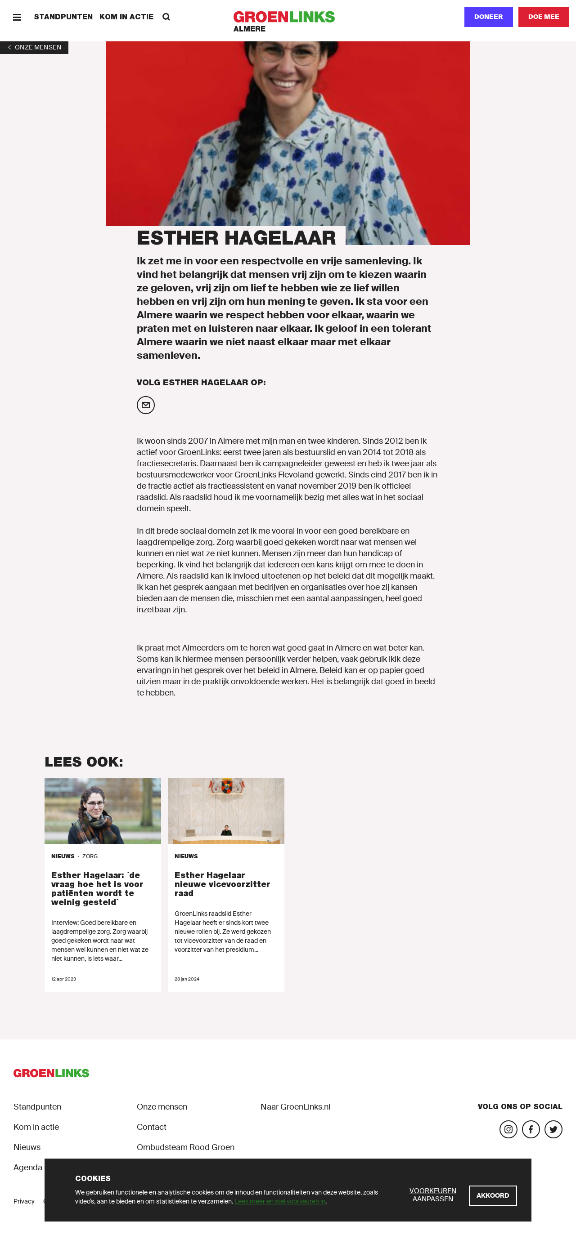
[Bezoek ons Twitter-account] (553, 1129)
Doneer (488, 17)
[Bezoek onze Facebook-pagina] (531, 1129)
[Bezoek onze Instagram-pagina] (509, 1129)
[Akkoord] (493, 1196)
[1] (34, 47)
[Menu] (17, 17)
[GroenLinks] (288, 17)
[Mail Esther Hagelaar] (146, 405)
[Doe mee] (543, 17)
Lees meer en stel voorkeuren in (279, 1201)
